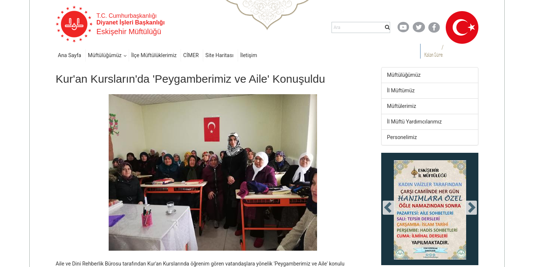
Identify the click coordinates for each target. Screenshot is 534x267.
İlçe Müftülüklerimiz (154, 55)
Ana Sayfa (69, 55)
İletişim (248, 55)
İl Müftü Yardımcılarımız (414, 122)
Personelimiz (402, 137)
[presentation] (389, 208)
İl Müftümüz (401, 90)
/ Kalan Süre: (433, 51)
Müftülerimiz (401, 106)
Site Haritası (219, 55)
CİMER (191, 55)
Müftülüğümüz (105, 55)
